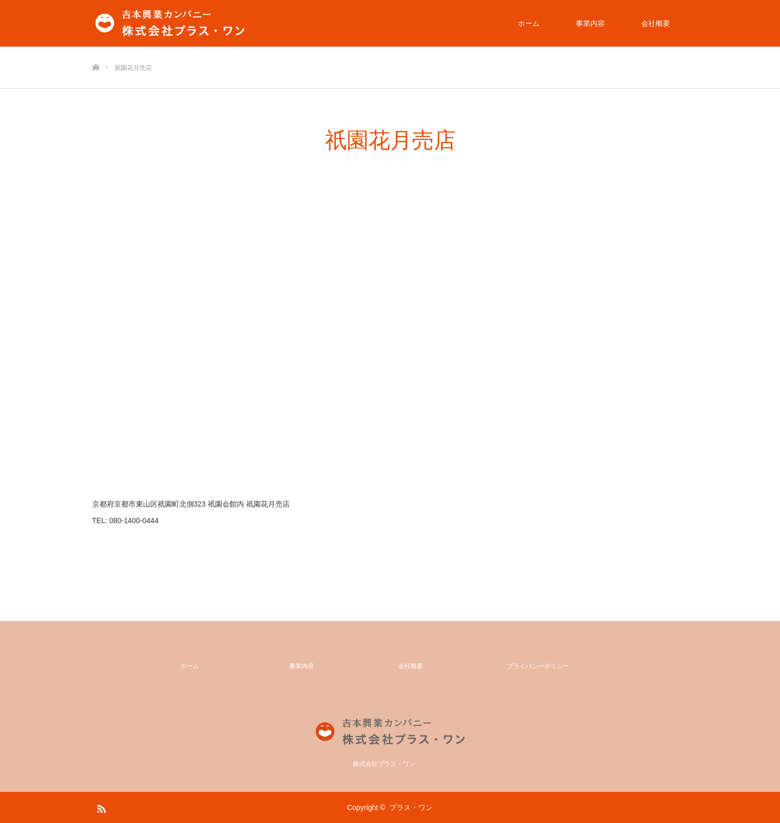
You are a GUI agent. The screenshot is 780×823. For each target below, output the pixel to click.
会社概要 (655, 23)
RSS (100, 807)
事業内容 (590, 23)
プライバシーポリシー (538, 666)
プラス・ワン (411, 807)
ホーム (529, 23)
